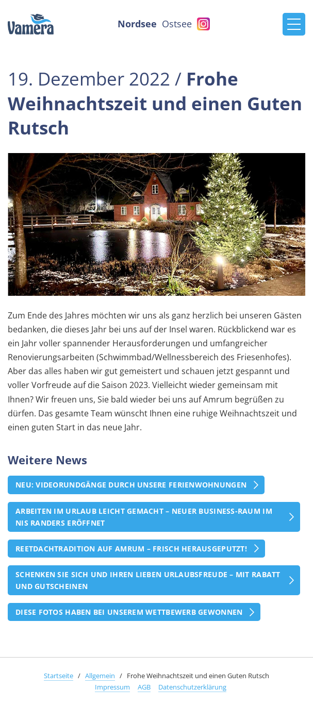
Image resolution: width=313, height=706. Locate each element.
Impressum (112, 687)
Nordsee (137, 24)
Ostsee (177, 24)
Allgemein (100, 675)
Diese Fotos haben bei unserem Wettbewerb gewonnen (128, 612)
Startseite (58, 675)
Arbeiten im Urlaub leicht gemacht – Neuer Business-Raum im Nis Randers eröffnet (143, 517)
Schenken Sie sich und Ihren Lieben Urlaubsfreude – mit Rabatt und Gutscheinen (148, 580)
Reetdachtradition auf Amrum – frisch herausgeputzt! (131, 548)
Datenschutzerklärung (192, 687)
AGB (144, 687)
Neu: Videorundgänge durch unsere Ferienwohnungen (130, 485)
